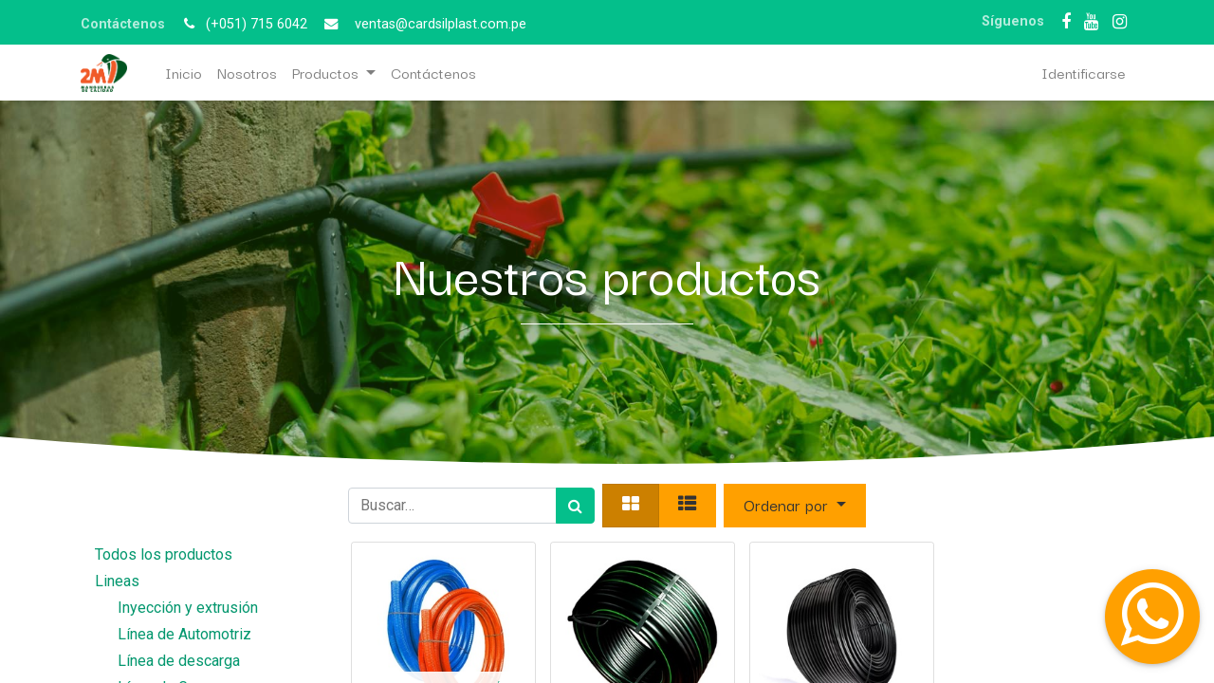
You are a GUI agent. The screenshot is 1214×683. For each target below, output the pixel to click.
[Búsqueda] (575, 506)
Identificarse (1083, 72)
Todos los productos (163, 554)
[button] (795, 505)
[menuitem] (183, 72)
